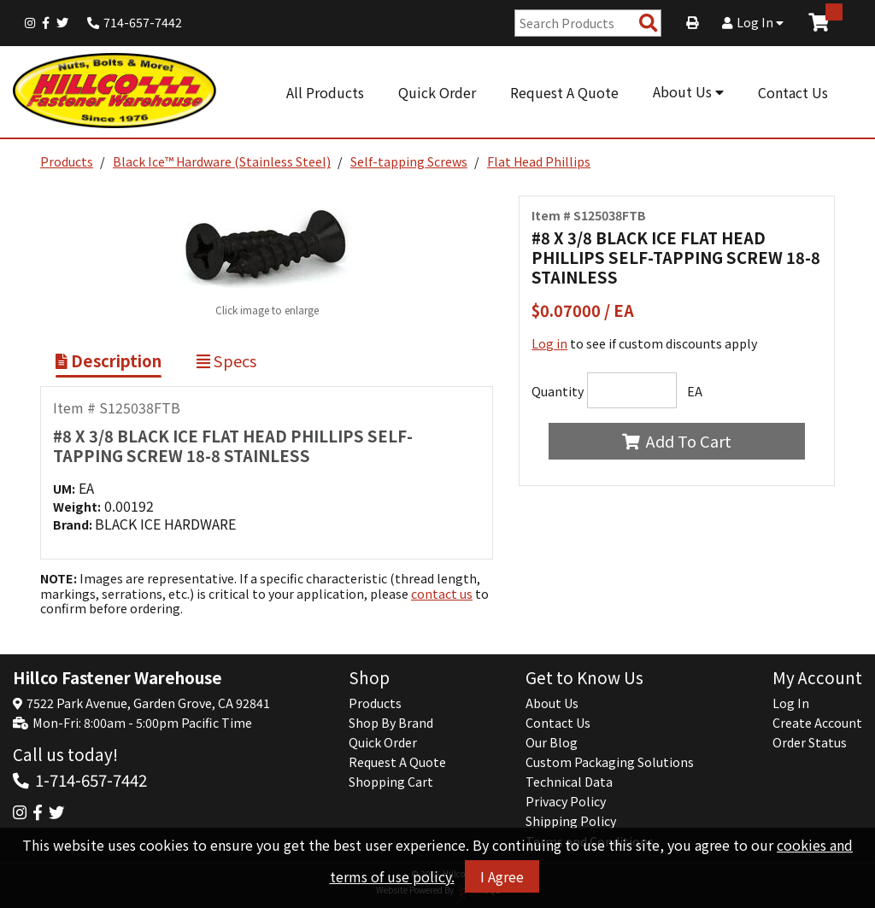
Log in (549, 343)
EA (694, 391)
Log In (753, 22)
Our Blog (552, 742)
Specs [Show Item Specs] (226, 360)
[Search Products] (648, 23)
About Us (688, 91)
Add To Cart (676, 441)
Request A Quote (564, 92)
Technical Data (569, 781)
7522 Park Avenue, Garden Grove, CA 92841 (148, 703)
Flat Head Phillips (538, 161)
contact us (442, 593)
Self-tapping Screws (408, 161)
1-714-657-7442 (91, 779)
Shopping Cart (391, 781)
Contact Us (793, 92)
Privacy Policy (566, 801)
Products (66, 161)
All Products (325, 92)
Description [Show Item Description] (108, 360)
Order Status (809, 742)
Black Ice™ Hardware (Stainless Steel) (222, 161)
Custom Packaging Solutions (610, 761)
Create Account (817, 722)
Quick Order (437, 92)
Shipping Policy (571, 820)
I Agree (502, 876)
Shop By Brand (391, 722)
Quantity (557, 391)
